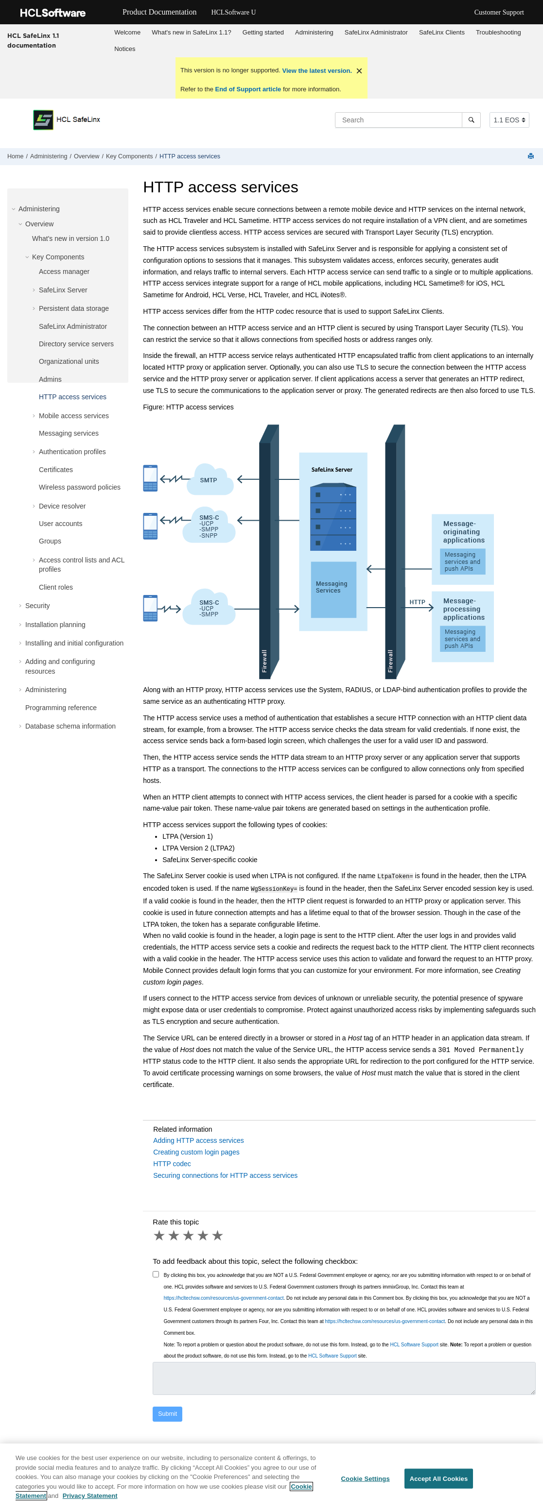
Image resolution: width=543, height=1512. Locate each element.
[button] (14, 209)
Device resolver (62, 506)
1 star (160, 1234)
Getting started (263, 32)
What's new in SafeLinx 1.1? (191, 32)
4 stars (203, 1234)
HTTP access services (189, 156)
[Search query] (408, 120)
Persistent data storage (74, 308)
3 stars (189, 1234)
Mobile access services (74, 416)
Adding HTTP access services (198, 1138)
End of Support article (248, 89)
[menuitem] (127, 32)
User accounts (60, 523)
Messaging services (69, 433)
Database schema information (70, 726)
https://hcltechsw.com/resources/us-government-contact (224, 1296)
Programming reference (61, 708)
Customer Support (499, 12)
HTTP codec (172, 1162)
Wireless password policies (80, 487)
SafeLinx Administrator (376, 32)
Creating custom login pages (196, 1150)
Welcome (127, 32)
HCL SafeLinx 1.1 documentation (33, 40)
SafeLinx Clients (442, 32)
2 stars (174, 1234)
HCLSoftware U (233, 12)
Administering (314, 32)
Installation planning (55, 625)
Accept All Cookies (439, 1479)
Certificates (56, 470)
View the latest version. (316, 70)
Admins (50, 379)
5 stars (218, 1234)
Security (37, 606)
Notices (124, 48)
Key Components (129, 156)
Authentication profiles (72, 452)
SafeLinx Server (63, 290)
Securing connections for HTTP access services (225, 1173)
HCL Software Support (414, 1342)
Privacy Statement (90, 1497)
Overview (86, 156)
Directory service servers (76, 344)
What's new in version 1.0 (70, 238)
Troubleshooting (498, 32)
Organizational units (69, 361)
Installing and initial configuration (74, 643)
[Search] (471, 120)
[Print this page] (531, 157)
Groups (50, 541)
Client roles (56, 587)
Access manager (64, 271)
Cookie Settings (365, 1479)
